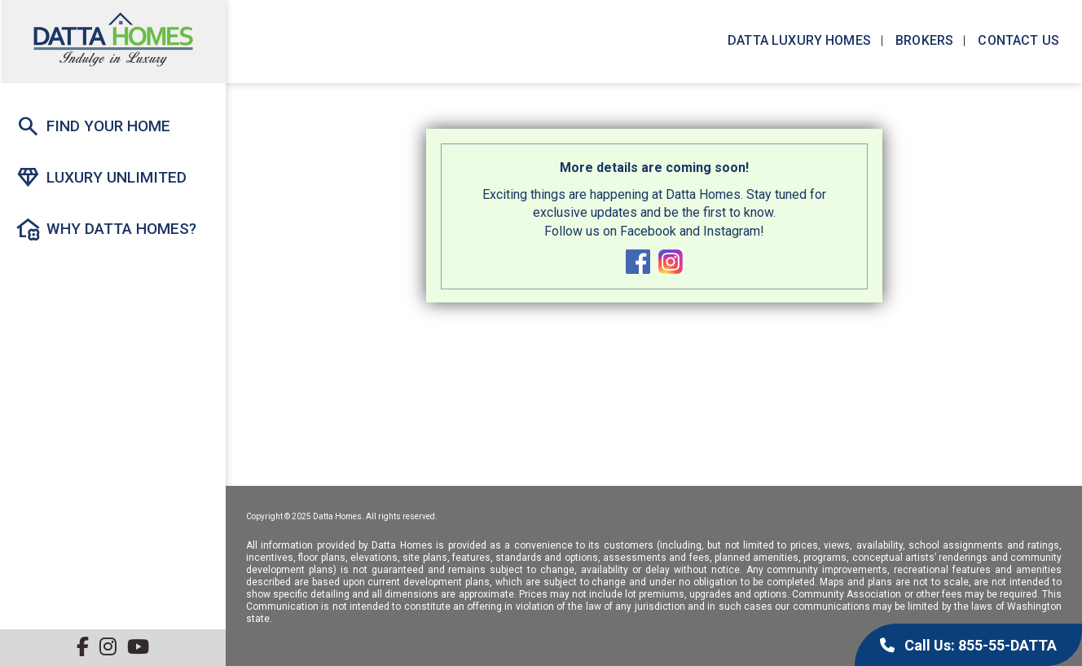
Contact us (1016, 40)
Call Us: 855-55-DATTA (968, 645)
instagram (670, 261)
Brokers (922, 40)
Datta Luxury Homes (797, 40)
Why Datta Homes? (105, 229)
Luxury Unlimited (101, 177)
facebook (638, 261)
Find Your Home (92, 126)
